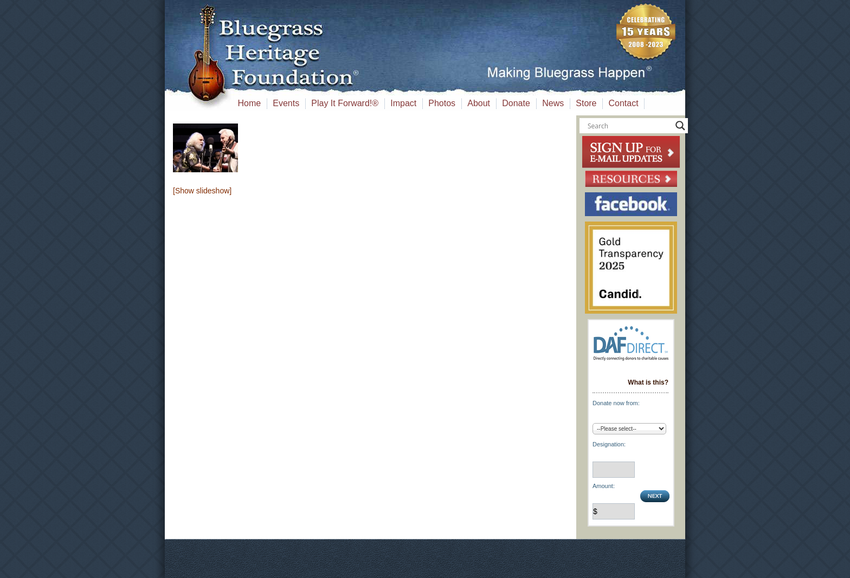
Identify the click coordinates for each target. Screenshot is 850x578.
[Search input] (629, 125)
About (478, 103)
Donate (516, 103)
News (553, 103)
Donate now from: (616, 403)
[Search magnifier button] (680, 125)
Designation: (609, 444)
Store (586, 103)
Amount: (604, 486)
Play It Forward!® (344, 103)
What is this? (648, 382)
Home (249, 103)
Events (286, 103)
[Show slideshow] (202, 190)
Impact (403, 103)
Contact (624, 103)
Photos (441, 103)
